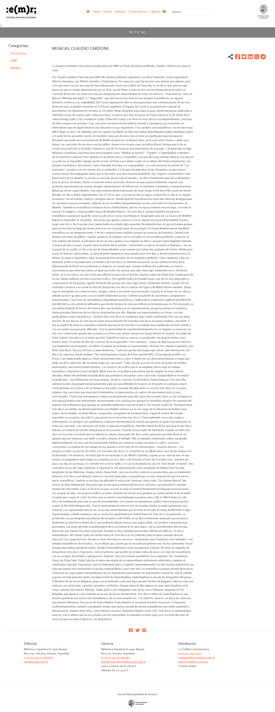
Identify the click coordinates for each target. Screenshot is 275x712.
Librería (155, 11)
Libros (97, 11)
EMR (14, 60)
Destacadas (19, 53)
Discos (107, 11)
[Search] (189, 11)
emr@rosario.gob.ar (36, 662)
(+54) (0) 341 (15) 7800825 (38, 657)
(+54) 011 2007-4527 (190, 653)
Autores (120, 11)
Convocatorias (137, 11)
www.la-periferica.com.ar (193, 662)
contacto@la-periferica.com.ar (196, 657)
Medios (16, 68)
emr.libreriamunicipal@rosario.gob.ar (123, 662)
